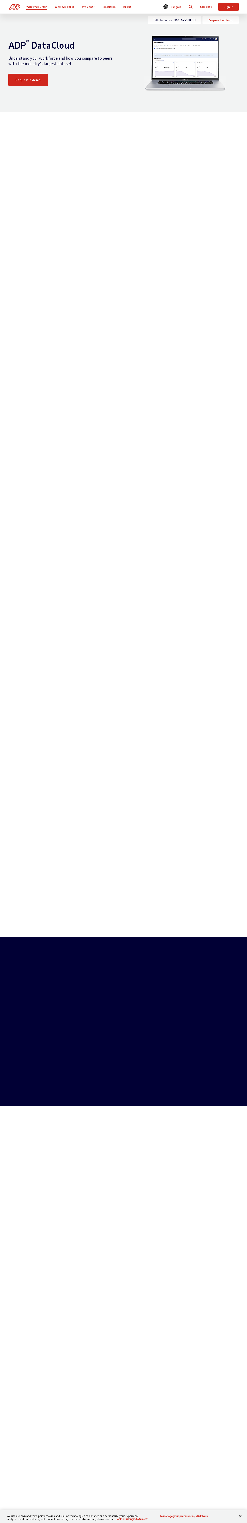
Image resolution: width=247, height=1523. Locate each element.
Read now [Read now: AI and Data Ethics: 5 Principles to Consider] (181, 1418)
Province (45, 1125)
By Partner (119, 1495)
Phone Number (49, 1089)
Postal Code (91, 1107)
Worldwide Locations (209, 1476)
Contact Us (17, 1469)
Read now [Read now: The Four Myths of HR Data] (102, 1418)
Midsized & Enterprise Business (160, 1487)
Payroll (75, 1476)
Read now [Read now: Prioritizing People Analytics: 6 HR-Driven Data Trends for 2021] (22, 1311)
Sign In (228, 7)
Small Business (163, 1476)
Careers (199, 1483)
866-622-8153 (96, 1055)
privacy (119, 1159)
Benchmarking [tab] (89, 692)
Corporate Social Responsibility (206, 1492)
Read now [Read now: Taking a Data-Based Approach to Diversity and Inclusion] (22, 1418)
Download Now (91, 310)
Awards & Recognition (210, 1502)
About (128, 6)
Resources (110, 6)
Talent (74, 1495)
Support (206, 6)
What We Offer (37, 6)
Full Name (46, 1070)
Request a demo (28, 80)
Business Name (137, 1089)
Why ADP (89, 6)
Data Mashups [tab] (123, 692)
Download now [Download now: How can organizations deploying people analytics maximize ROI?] (185, 1311)
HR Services (79, 1502)
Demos (157, 1499)
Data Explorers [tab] (157, 692)
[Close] (240, 1516)
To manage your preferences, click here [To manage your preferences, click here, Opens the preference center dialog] (184, 1516)
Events (157, 1506)
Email (131, 1070)
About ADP (202, 1469)
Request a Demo (220, 20)
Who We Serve (65, 6)
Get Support (17, 1488)
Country (132, 1107)
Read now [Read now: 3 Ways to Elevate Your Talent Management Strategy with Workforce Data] (102, 1311)
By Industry (120, 1488)
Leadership (202, 1509)
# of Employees (50, 1107)
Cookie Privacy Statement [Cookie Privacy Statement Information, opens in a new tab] (132, 1519)
